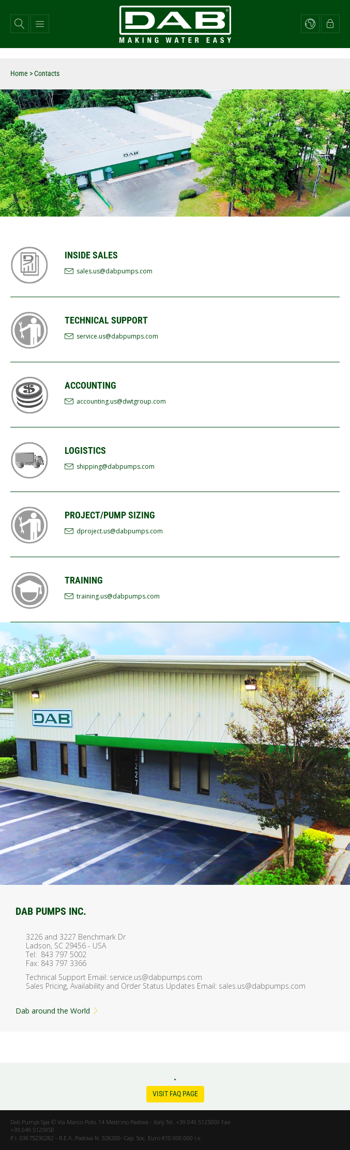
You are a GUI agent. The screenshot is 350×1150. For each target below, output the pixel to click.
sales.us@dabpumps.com (115, 271)
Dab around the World (57, 1011)
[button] (19, 24)
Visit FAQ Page (175, 1094)
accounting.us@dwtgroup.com (121, 401)
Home (19, 73)
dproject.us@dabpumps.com (120, 531)
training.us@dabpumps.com (118, 596)
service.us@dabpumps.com (117, 336)
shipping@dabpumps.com (116, 466)
